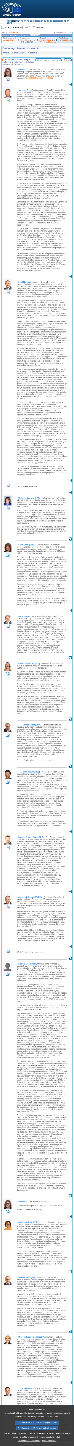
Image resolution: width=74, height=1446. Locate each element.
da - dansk (16, 21)
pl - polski (56, 21)
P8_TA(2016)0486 (65, 40)
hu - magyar (48, 21)
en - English (28, 21)
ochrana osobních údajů (50, 1444)
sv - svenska (11, 23)
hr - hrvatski (36, 21)
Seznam (7, 27)
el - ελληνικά (25, 21)
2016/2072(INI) (14, 32)
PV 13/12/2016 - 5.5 (47, 40)
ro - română (62, 21)
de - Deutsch (19, 21)
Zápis (68, 60)
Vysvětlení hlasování (48, 42)
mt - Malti (51, 21)
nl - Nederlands (54, 21)
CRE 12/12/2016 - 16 (29, 42)
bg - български (8, 21)
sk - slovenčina (65, 21)
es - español (11, 21)
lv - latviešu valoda (42, 21)
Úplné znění (39, 27)
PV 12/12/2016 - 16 (27, 40)
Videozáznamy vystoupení (50, 60)
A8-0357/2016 (8, 40)
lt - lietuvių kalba (45, 21)
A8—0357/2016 (45, 78)
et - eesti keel (22, 21)
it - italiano (39, 21)
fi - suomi (8, 23)
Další (26, 27)
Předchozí (18, 27)
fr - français (31, 21)
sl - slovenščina (68, 21)
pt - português (59, 21)
